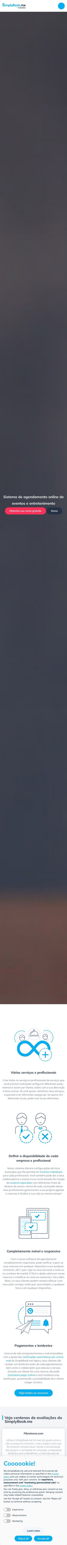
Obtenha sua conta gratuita (25, 510)
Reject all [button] (23, 1538)
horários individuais (51, 1172)
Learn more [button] (33, 1530)
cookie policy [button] (26, 1485)
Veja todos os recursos (33, 1393)
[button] (61, 6)
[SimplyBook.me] (14, 5)
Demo (54, 510)
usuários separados (21, 1182)
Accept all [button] (43, 1538)
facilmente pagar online (21, 1375)
